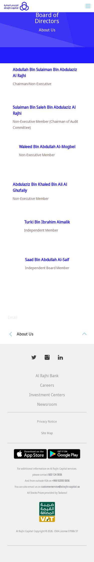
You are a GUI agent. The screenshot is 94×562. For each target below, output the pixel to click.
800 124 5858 (55, 474)
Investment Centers (47, 395)
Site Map (47, 433)
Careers (47, 385)
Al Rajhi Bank (47, 375)
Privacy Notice (47, 421)
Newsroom (47, 404)
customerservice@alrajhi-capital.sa (60, 486)
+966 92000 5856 (60, 480)
